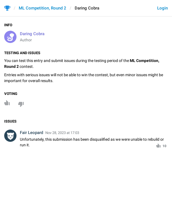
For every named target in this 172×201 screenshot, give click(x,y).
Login (162, 8)
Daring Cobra (32, 33)
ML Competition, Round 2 (42, 8)
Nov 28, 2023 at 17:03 (62, 133)
